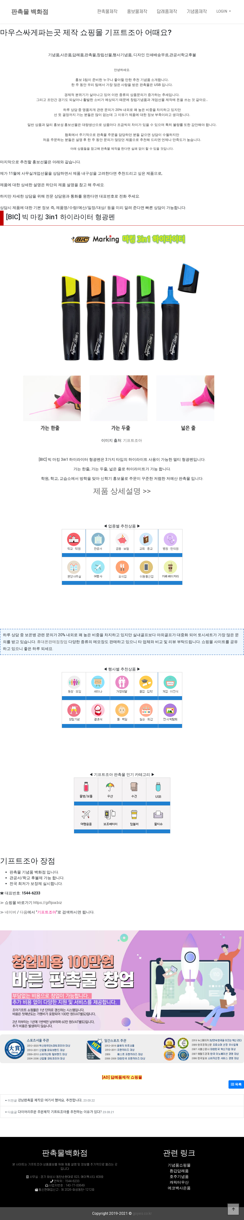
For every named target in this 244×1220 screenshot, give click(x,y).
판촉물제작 (107, 11)
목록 (236, 1084)
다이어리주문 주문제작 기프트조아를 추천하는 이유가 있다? (60, 1111)
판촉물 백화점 (29, 11)
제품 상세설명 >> (122, 491)
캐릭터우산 (179, 1182)
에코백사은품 (179, 1188)
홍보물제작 (137, 11)
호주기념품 (179, 1176)
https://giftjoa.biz (47, 902)
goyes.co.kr (142, 1213)
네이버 (10, 912)
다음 (23, 912)
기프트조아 (132, 440)
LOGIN (222, 11)
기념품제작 (197, 11)
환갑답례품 (179, 1171)
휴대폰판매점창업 (52, 642)
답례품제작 (167, 11)
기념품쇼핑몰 (179, 1165)
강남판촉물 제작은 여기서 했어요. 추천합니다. (50, 1099)
